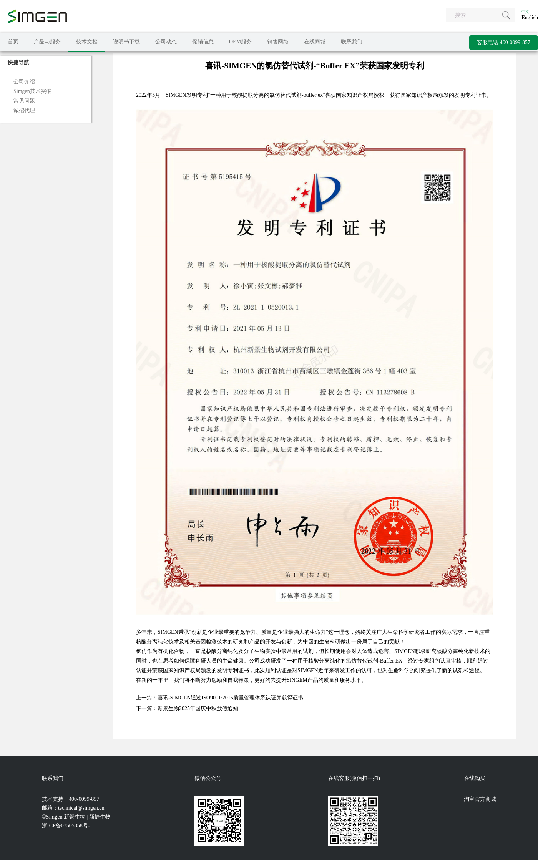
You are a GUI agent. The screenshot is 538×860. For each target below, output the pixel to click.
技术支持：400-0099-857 (70, 799)
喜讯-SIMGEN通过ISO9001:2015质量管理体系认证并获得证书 (230, 698)
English (529, 17)
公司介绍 (24, 82)
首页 (13, 42)
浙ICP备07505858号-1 (67, 826)
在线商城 (314, 42)
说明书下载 (126, 42)
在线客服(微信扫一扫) (354, 778)
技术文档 (87, 42)
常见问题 (24, 101)
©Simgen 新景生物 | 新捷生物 (76, 817)
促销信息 (203, 42)
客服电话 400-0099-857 (503, 42)
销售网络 (278, 42)
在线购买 (474, 778)
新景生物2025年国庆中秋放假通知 (198, 708)
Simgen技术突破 (32, 91)
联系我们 (351, 42)
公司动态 (166, 42)
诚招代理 (24, 110)
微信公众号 (207, 778)
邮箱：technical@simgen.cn (73, 808)
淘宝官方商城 (480, 799)
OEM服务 (240, 42)
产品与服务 (47, 42)
